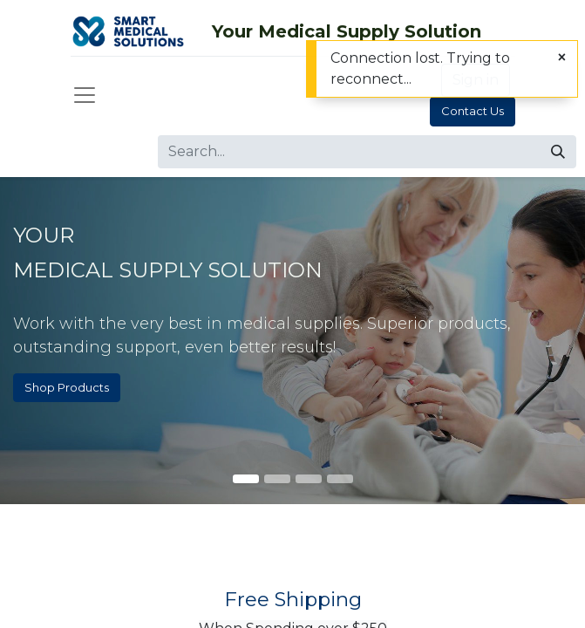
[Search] (558, 151)
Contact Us (472, 111)
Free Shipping (293, 599)
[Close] (562, 57)
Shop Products (66, 387)
